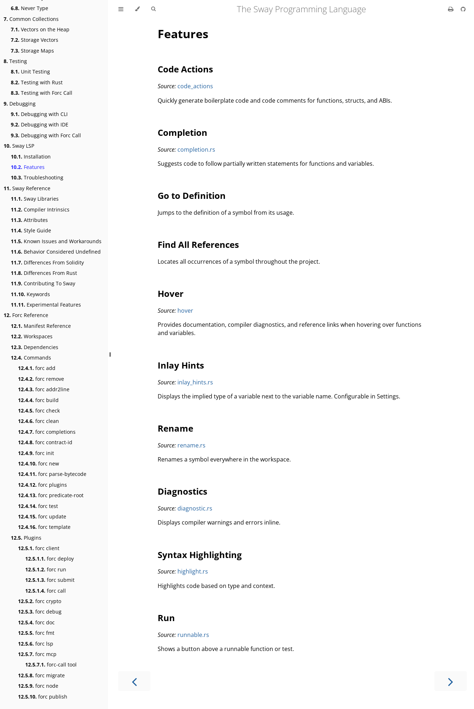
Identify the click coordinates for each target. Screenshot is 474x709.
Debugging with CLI (39, 114)
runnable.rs (193, 635)
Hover (171, 293)
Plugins (26, 537)
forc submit (50, 579)
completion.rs (196, 149)
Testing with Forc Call (41, 92)
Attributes (29, 220)
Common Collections (31, 18)
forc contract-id (45, 442)
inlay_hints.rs (195, 382)
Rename (175, 428)
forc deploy (49, 558)
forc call (45, 590)
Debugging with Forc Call (46, 135)
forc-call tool (51, 664)
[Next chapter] (450, 681)
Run (166, 618)
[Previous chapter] (134, 681)
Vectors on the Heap (40, 29)
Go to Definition (192, 195)
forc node (38, 685)
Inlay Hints (181, 365)
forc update (42, 516)
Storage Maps (32, 50)
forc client (38, 548)
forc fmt (36, 632)
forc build (38, 400)
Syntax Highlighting (200, 555)
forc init (36, 453)
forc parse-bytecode (52, 474)
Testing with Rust (37, 82)
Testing (15, 61)
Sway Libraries (35, 198)
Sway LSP (19, 145)
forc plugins (42, 484)
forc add (36, 368)
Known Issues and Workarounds (56, 241)
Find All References (198, 244)
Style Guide (31, 230)
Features (28, 167)
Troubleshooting (37, 177)
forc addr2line (43, 389)
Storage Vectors (34, 39)
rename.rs (191, 445)
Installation (31, 156)
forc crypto (39, 601)
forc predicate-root (50, 495)
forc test (38, 506)
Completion (182, 132)
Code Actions (185, 69)
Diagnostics (182, 491)
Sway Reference (27, 188)
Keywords (30, 294)
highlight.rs (192, 571)
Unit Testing (30, 71)
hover (185, 311)
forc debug (40, 611)
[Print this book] (451, 9)
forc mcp (37, 654)
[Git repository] (463, 9)
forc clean (38, 421)
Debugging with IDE (39, 124)
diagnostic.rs (194, 508)
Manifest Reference (41, 325)
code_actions (195, 86)
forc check (39, 410)
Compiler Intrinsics (40, 209)
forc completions (47, 431)
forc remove (41, 378)
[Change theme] (137, 9)
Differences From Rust (44, 272)
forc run (45, 569)
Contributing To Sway (43, 283)
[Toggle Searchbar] (153, 9)
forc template (44, 526)
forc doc (36, 622)
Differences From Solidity (47, 262)
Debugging (20, 103)
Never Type (29, 8)
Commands (31, 357)
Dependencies (34, 347)
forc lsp (35, 643)
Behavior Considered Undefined (56, 251)
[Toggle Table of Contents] (121, 9)
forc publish (42, 696)
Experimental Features (46, 304)
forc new (38, 463)
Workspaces (32, 336)
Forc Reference (26, 315)
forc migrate (41, 675)
